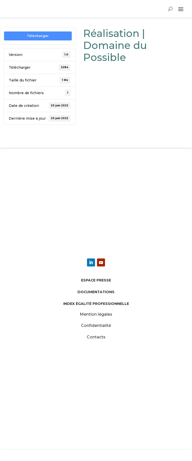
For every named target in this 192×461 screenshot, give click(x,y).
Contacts (96, 337)
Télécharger (38, 36)
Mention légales (96, 314)
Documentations (96, 292)
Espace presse (96, 280)
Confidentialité (96, 325)
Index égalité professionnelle (96, 304)
